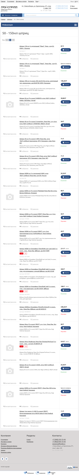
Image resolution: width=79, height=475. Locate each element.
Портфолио (30, 441)
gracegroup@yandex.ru (58, 444)
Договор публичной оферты (9, 446)
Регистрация (73, 8)
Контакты (31, 1)
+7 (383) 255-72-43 (62, 6)
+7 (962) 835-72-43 (62, 8)
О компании (10, 1)
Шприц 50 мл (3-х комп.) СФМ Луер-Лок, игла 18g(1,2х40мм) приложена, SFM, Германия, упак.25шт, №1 (37, 141)
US (75, 1)
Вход (73, 6)
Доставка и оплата (21, 1)
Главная (3, 1)
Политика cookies (6, 452)
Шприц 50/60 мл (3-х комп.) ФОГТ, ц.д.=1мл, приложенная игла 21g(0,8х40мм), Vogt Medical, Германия (35, 233)
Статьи (28, 439)
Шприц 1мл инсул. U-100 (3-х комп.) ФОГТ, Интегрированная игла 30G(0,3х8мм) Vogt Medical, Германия (36, 413)
